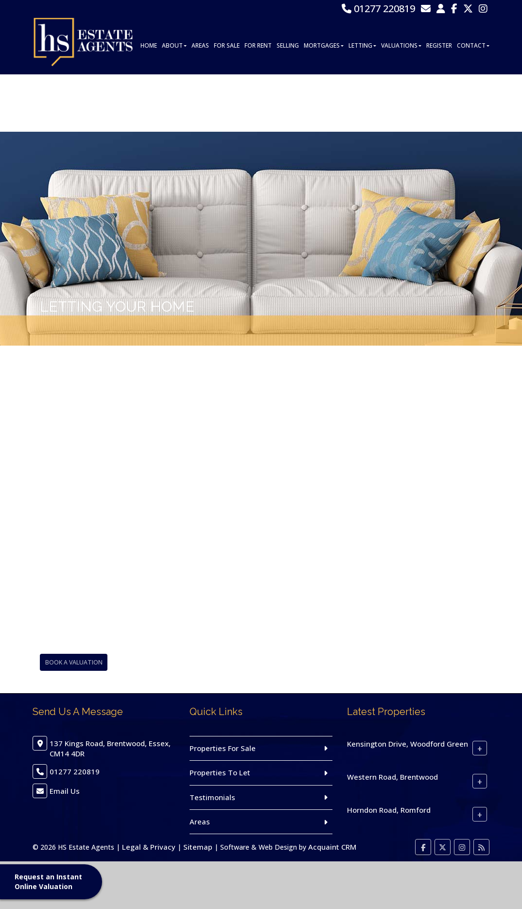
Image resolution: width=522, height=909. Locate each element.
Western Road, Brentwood (392, 777)
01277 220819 (378, 8)
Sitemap (197, 847)
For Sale (227, 103)
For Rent (258, 103)
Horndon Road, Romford (389, 810)
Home (148, 103)
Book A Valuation (72, 662)
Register (439, 103)
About (174, 103)
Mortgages (324, 103)
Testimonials (212, 797)
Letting (362, 103)
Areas (200, 103)
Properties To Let (220, 772)
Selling (288, 103)
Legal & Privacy (148, 847)
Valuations (401, 103)
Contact (473, 103)
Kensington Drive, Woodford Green (407, 744)
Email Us (65, 791)
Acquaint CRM (332, 847)
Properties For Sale (223, 748)
